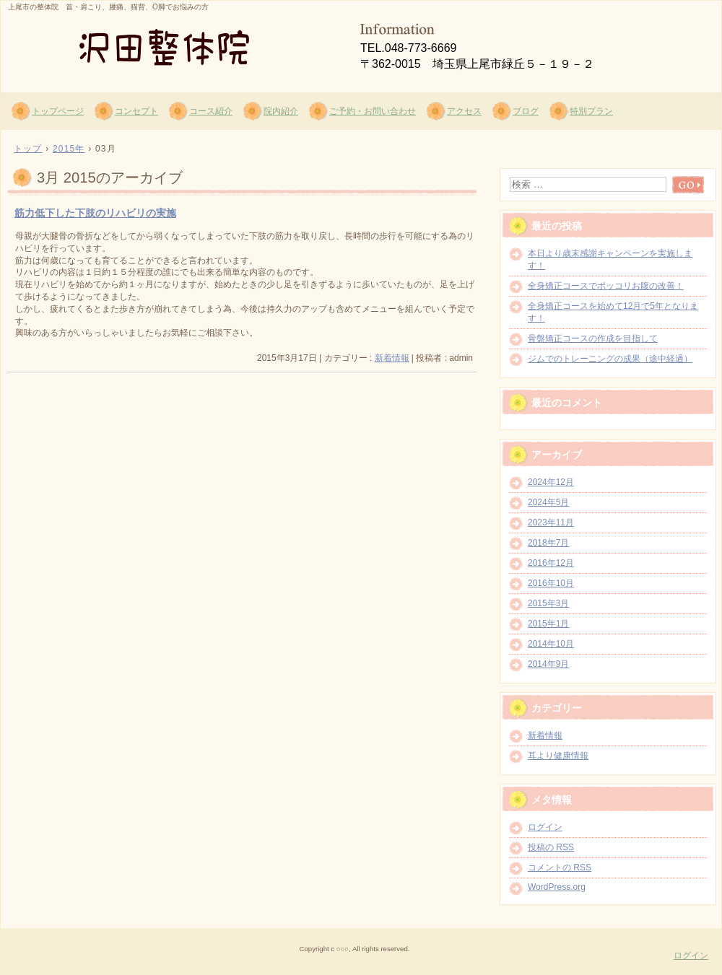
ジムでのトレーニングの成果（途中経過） (610, 359)
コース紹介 (210, 111)
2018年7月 (548, 543)
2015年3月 (548, 603)
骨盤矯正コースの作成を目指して (593, 338)
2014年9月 (548, 664)
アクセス (464, 111)
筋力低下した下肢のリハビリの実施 (95, 213)
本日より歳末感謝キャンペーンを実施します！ (610, 259)
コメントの (559, 867)
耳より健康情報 (558, 756)
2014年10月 (551, 644)
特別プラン (591, 111)
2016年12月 (551, 563)
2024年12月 (551, 482)
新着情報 (392, 358)
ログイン (545, 827)
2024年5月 (548, 502)
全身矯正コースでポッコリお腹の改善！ (606, 286)
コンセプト (136, 111)
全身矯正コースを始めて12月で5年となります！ (613, 312)
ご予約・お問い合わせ (372, 111)
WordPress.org (557, 887)
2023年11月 (551, 522)
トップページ (58, 111)
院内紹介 (281, 111)
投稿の (551, 847)
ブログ (526, 111)
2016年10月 (551, 583)
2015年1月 (548, 623)
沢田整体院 (174, 44)
